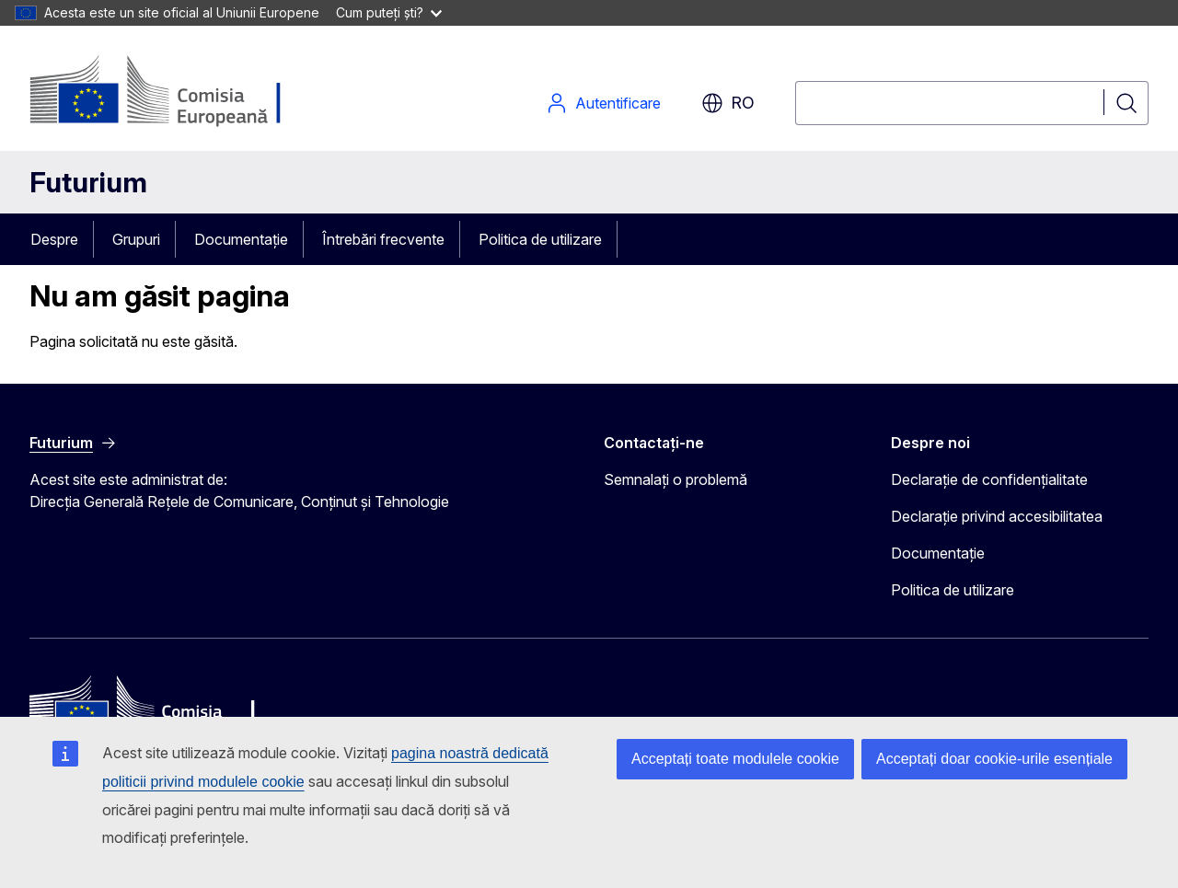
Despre (54, 239)
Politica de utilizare (540, 239)
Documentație (241, 239)
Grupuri (136, 239)
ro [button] (728, 103)
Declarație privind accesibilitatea (997, 516)
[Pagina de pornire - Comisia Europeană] (178, 92)
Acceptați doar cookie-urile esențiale (994, 759)
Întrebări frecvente (383, 239)
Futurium (88, 182)
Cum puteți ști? (389, 12)
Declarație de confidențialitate (989, 479)
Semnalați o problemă (675, 479)
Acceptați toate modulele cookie (735, 759)
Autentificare (603, 103)
